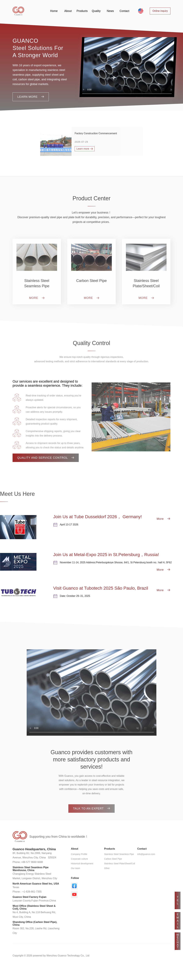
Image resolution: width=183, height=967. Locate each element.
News (110, 11)
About (68, 11)
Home (54, 11)
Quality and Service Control (45, 457)
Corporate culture (79, 869)
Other (107, 878)
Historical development (82, 873)
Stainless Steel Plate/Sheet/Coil (119, 873)
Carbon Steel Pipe (113, 869)
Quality (96, 11)
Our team (75, 878)
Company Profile (79, 864)
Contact (124, 11)
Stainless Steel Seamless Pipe (119, 864)
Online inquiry (160, 11)
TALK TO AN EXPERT (91, 815)
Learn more (30, 96)
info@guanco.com (146, 864)
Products (82, 11)
